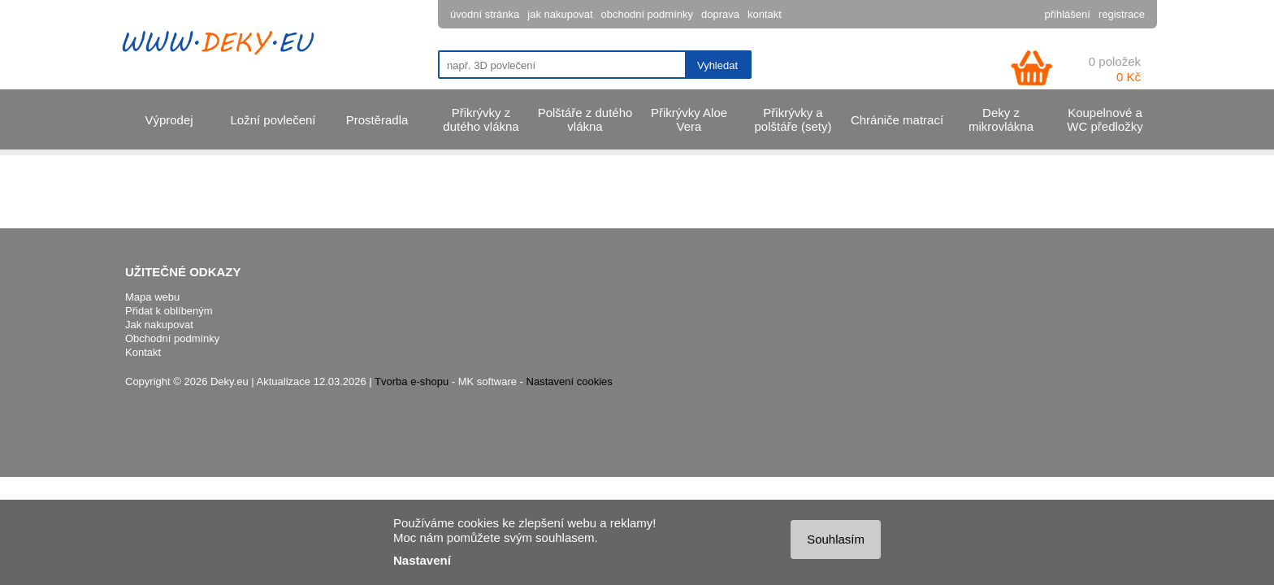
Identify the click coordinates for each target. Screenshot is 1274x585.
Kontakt (143, 352)
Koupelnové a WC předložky (1104, 119)
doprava (720, 14)
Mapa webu (152, 297)
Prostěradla (377, 120)
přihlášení (1067, 14)
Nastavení (422, 560)
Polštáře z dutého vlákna (585, 119)
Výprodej (169, 120)
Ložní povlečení (272, 120)
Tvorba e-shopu (411, 381)
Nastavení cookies (569, 381)
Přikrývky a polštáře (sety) (792, 119)
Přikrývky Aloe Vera (689, 119)
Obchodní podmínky (172, 338)
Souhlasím (835, 539)
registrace (1121, 14)
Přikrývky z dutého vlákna (480, 119)
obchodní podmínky (647, 14)
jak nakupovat (559, 14)
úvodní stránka (484, 14)
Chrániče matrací (897, 120)
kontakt (765, 14)
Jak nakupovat (159, 324)
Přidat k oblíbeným (169, 311)
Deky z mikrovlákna (1001, 119)
